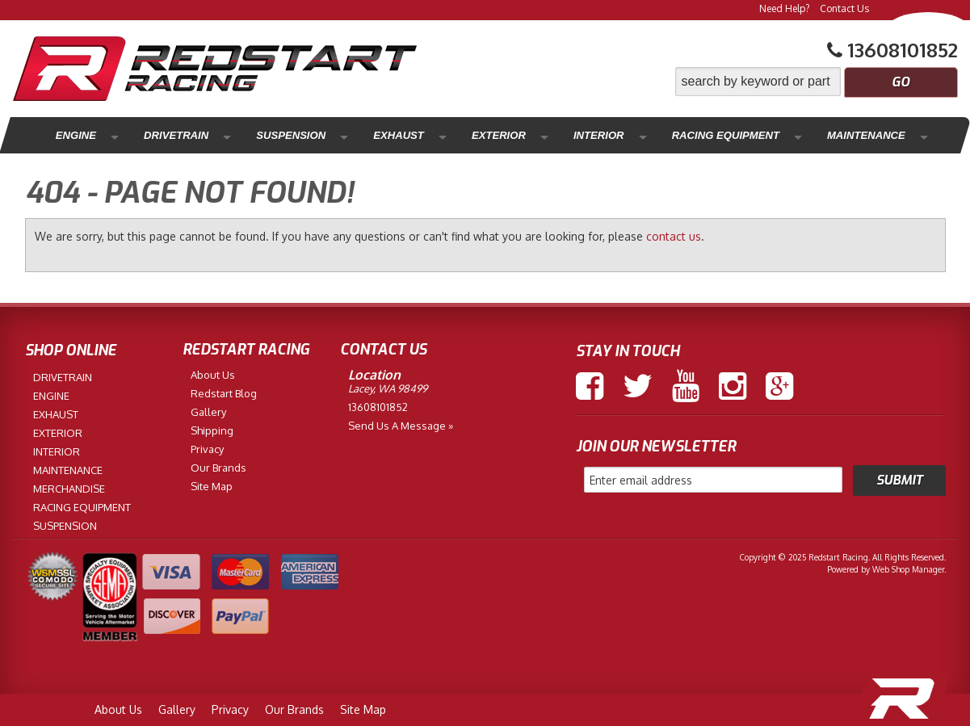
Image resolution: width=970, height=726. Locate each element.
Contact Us (844, 8)
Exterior (427, 135)
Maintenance (752, 135)
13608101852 (378, 407)
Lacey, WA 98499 (387, 388)
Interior (509, 135)
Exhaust (345, 135)
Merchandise (865, 135)
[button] (816, 81)
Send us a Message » (400, 425)
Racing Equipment (622, 135)
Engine (71, 135)
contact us (673, 236)
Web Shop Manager (908, 569)
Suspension (254, 135)
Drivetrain (155, 135)
